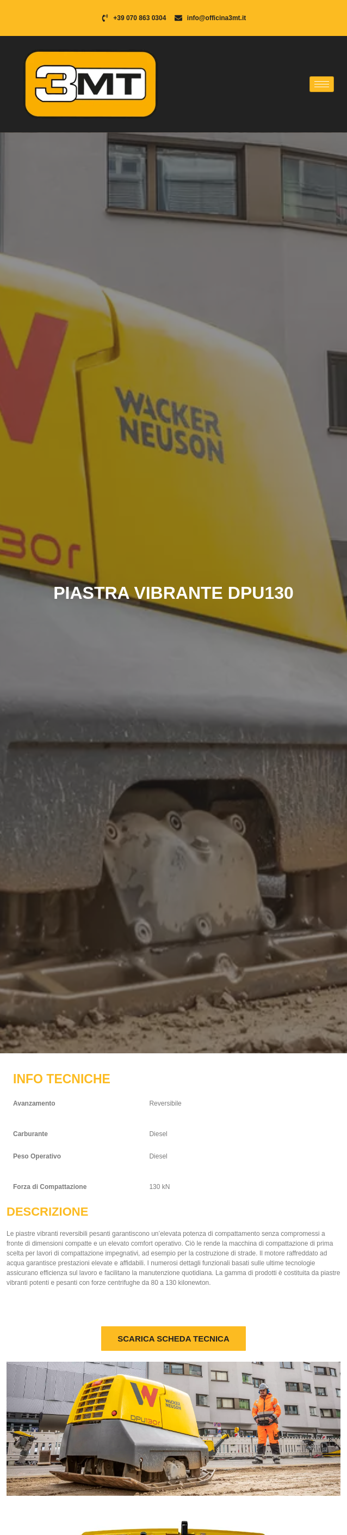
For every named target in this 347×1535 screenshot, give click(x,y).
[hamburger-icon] (321, 84)
